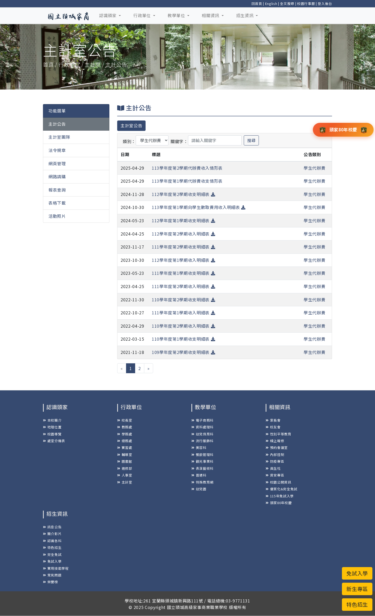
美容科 (199, 447)
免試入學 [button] (357, 573)
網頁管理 (57, 163)
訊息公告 (52, 526)
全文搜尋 (287, 3)
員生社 (273, 468)
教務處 (124, 426)
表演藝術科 (202, 468)
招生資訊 (245, 15)
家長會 (273, 420)
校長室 (124, 420)
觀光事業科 (202, 461)
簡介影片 (52, 533)
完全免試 (52, 554)
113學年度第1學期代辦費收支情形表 (187, 181)
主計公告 (57, 124)
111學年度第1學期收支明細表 (183, 273)
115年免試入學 (280, 495)
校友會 (273, 426)
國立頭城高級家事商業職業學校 (197, 607)
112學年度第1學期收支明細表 (183, 220)
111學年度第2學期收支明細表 (183, 247)
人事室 (124, 475)
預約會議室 (277, 447)
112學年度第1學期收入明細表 (183, 260)
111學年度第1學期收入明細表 (183, 312)
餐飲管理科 (202, 454)
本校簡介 (52, 420)
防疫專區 (275, 461)
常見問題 (52, 575)
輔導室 (124, 454)
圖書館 (124, 461)
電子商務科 (202, 420)
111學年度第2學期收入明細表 (183, 286)
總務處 (124, 440)
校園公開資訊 (278, 482)
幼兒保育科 (202, 433)
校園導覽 (52, 433)
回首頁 (257, 3)
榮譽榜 (50, 581)
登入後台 (325, 3)
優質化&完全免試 (281, 488)
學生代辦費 (314, 168)
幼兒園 (199, 488)
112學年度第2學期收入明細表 (183, 234)
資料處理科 (202, 426)
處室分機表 (54, 440)
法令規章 (57, 150)
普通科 (199, 475)
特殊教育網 (202, 482)
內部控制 (275, 454)
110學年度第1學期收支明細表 (183, 339)
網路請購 (57, 176)
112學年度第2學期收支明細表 (183, 194)
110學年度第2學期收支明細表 (183, 299)
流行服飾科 (202, 440)
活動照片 (57, 216)
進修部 (124, 468)
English (271, 3)
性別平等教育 (278, 433)
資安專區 (275, 475)
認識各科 (52, 540)
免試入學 (52, 561)
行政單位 (142, 15)
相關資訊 (211, 15)
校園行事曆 (306, 3)
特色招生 (52, 547)
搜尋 (251, 140)
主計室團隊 (59, 137)
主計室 (124, 482)
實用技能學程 (56, 568)
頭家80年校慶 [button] (343, 129)
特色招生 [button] (357, 604)
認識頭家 (108, 15)
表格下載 (57, 203)
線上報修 (275, 440)
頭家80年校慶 (279, 502)
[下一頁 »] (148, 368)
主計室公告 (131, 125)
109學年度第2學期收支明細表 (183, 352)
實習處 (124, 447)
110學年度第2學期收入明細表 (183, 326)
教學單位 (177, 15)
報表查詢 (57, 190)
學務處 (124, 433)
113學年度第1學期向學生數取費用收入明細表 (199, 207)
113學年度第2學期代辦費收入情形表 (187, 168)
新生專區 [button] (357, 589)
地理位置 (52, 426)
